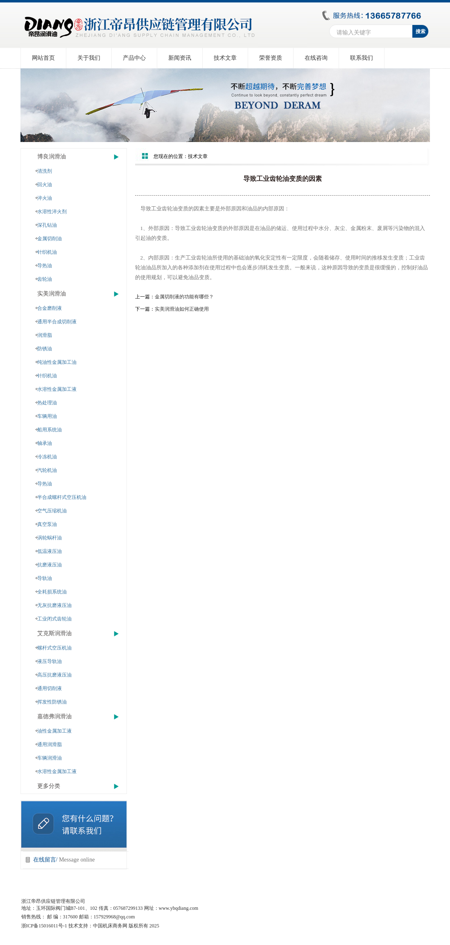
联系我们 (361, 58)
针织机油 (47, 252)
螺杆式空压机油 (54, 648)
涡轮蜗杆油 (49, 538)
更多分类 (48, 786)
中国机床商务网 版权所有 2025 (126, 926)
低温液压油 (49, 551)
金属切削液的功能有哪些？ (184, 297)
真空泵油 (47, 524)
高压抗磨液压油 (54, 675)
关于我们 (88, 58)
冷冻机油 (47, 457)
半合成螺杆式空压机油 (61, 497)
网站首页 (43, 58)
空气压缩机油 (52, 511)
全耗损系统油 (52, 592)
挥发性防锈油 (52, 702)
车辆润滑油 (49, 758)
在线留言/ (64, 860)
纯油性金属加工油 (57, 362)
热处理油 (47, 403)
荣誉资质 (270, 58)
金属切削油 (49, 238)
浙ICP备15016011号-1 (44, 926)
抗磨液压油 (49, 565)
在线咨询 (316, 58)
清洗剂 (44, 171)
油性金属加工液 (54, 731)
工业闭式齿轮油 (54, 619)
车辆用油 (47, 416)
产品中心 (134, 58)
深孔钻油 (47, 225)
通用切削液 (49, 688)
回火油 (44, 184)
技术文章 (225, 58)
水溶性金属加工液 (57, 389)
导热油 (44, 265)
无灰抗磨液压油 (54, 605)
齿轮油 (44, 279)
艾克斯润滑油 (54, 633)
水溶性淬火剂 (52, 211)
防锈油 (44, 349)
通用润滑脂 (49, 744)
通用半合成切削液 (57, 322)
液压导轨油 (49, 661)
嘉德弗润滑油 (54, 716)
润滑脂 (44, 335)
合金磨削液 (49, 308)
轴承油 (44, 443)
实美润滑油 (51, 294)
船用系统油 (49, 430)
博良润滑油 (51, 156)
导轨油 (44, 578)
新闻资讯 (179, 58)
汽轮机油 (47, 470)
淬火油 (44, 198)
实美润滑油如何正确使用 (182, 309)
